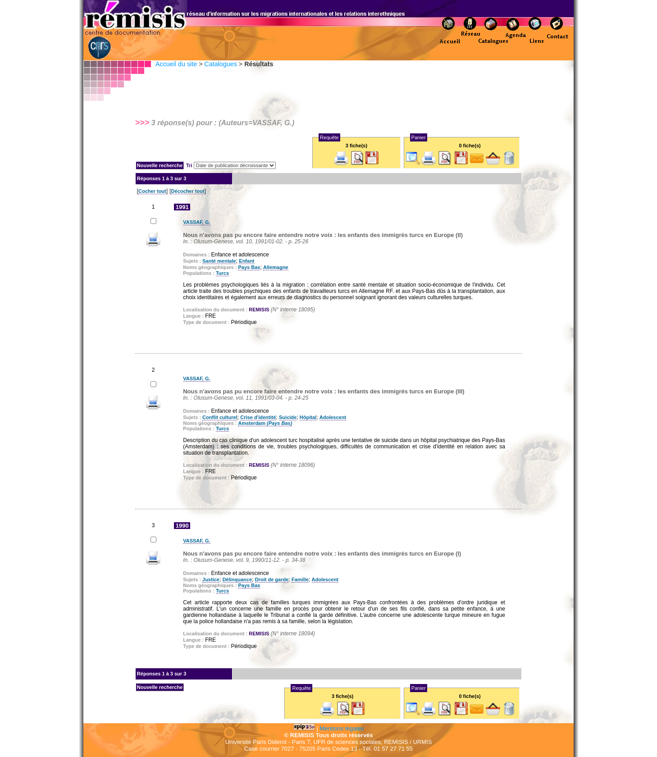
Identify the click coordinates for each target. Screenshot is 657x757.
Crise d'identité (258, 417)
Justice (210, 579)
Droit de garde (272, 579)
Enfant (246, 261)
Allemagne (275, 267)
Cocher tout (152, 191)
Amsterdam (265, 423)
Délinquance (237, 579)
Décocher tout (188, 191)
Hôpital (308, 417)
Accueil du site (176, 64)
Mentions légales (342, 728)
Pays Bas (249, 267)
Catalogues (220, 64)
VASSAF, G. (196, 222)
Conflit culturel (219, 417)
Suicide (288, 417)
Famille (300, 579)
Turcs (222, 273)
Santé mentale (219, 261)
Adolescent (332, 417)
